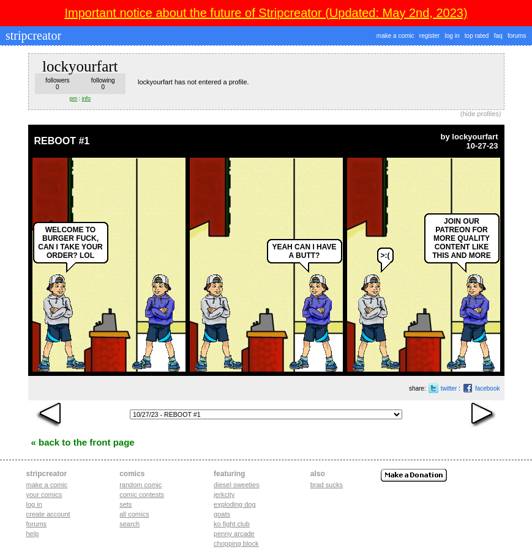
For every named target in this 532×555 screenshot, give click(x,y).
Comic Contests (141, 494)
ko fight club (232, 523)
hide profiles (481, 113)
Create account (48, 514)
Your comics (44, 494)
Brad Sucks (326, 484)
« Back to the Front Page (83, 442)
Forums (36, 523)
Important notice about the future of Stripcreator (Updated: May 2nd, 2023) (265, 13)
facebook (487, 388)
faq (498, 35)
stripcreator (31, 35)
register (429, 35)
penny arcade (234, 533)
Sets (125, 504)
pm (74, 98)
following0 (103, 83)
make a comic (395, 35)
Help (32, 533)
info (86, 98)
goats (222, 514)
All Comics (134, 514)
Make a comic (47, 484)
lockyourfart (475, 136)
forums (517, 35)
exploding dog (235, 504)
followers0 (57, 83)
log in (452, 35)
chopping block (236, 543)
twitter (449, 388)
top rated (477, 35)
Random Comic (140, 484)
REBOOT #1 (62, 141)
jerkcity (224, 494)
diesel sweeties (237, 484)
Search (129, 523)
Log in (34, 504)
